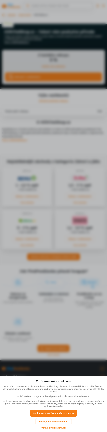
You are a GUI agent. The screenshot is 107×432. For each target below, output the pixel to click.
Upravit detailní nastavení (53, 428)
